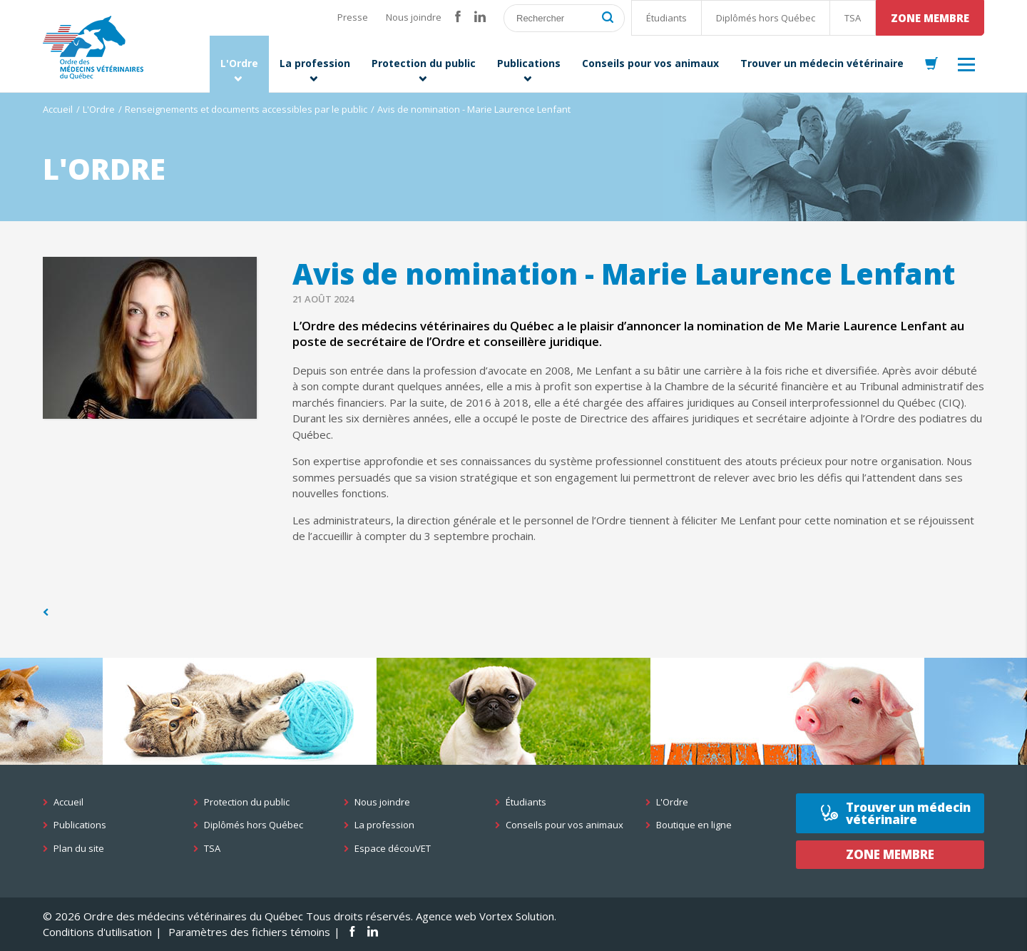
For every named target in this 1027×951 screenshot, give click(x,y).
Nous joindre (413, 17)
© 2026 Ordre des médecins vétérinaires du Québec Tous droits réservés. (228, 916)
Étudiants (666, 17)
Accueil (58, 109)
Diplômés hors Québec (765, 17)
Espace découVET (392, 848)
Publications (79, 825)
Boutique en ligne (694, 825)
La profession (384, 825)
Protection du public (247, 802)
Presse (352, 17)
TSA (852, 17)
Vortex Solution (516, 916)
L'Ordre (99, 109)
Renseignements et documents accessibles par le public (246, 109)
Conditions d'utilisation (97, 932)
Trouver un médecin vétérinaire (908, 813)
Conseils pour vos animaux (564, 825)
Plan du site (78, 848)
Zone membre (930, 18)
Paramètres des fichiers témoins (249, 932)
